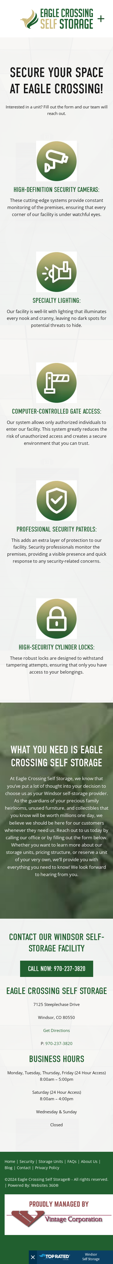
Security (27, 1161)
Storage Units (51, 1161)
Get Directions (56, 1030)
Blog (8, 1167)
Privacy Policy (47, 1167)
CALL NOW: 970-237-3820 (56, 969)
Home (10, 1161)
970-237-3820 (59, 1043)
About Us (89, 1161)
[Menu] (101, 18)
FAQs (72, 1161)
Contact (24, 1167)
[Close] (33, 1257)
